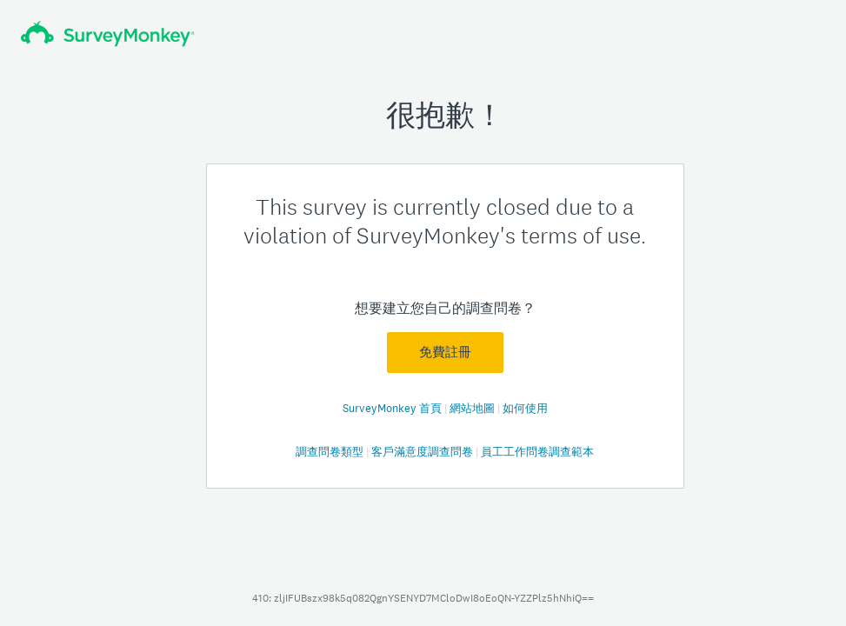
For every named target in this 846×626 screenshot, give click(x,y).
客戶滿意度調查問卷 (423, 451)
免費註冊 (445, 352)
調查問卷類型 (331, 451)
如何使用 (525, 408)
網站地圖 (473, 408)
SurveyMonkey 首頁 (393, 408)
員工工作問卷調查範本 (537, 451)
